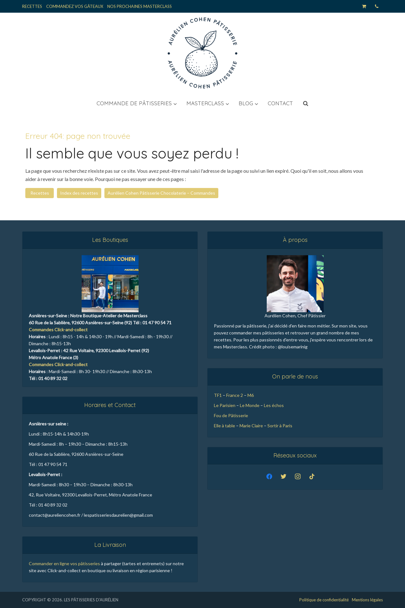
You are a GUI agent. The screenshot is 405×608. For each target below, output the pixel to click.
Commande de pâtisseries (134, 103)
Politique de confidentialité (324, 599)
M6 (250, 395)
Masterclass (205, 103)
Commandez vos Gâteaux (74, 6)
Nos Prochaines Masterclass (139, 6)
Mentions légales (367, 599)
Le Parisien (224, 405)
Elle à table (224, 425)
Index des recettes (79, 193)
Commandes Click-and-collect (58, 329)
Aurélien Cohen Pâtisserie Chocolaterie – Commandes (161, 193)
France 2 (234, 395)
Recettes (32, 6)
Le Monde (249, 405)
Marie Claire (251, 425)
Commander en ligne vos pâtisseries (64, 563)
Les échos (274, 405)
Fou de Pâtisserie (231, 415)
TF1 (218, 395)
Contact (280, 103)
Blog (246, 103)
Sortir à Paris (280, 425)
